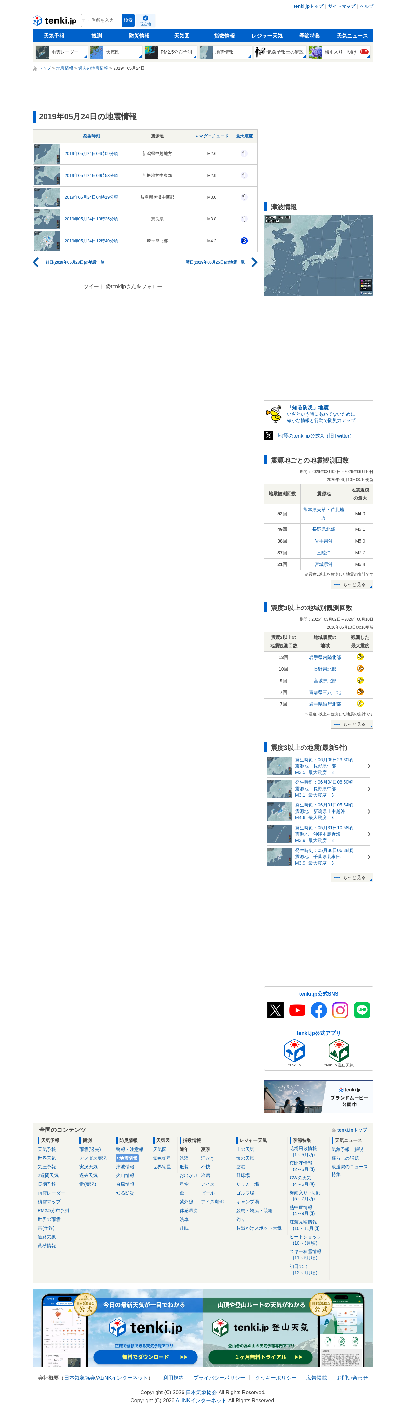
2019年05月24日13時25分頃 (91, 218)
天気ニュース (352, 36)
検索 (128, 20)
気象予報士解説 (347, 1149)
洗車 (184, 1219)
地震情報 (128, 1158)
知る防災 (125, 1193)
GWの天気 (308, 1181)
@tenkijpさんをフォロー (134, 286)
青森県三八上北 (325, 692)
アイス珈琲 (212, 1201)
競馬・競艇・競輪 (254, 1210)
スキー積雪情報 (308, 1255)
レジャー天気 (267, 36)
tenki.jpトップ (308, 6)
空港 (240, 1166)
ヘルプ (366, 6)
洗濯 (184, 1158)
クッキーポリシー (276, 1377)
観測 (96, 36)
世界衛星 (162, 1166)
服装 (184, 1166)
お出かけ (189, 1175)
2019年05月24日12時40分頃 (91, 240)
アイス (208, 1184)
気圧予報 (47, 1166)
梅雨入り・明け (308, 1196)
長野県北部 (323, 529)
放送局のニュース (350, 1166)
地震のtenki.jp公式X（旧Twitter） (316, 435)
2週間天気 (48, 1175)
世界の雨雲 (49, 1219)
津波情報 (125, 1166)
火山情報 (125, 1175)
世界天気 (47, 1158)
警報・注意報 (129, 1149)
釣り (240, 1219)
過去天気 (88, 1175)
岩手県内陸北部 (325, 657)
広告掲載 (316, 1377)
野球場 (243, 1175)
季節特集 (309, 36)
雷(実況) (87, 1184)
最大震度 (244, 136)
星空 (184, 1184)
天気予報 (54, 36)
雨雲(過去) (90, 1149)
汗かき (208, 1158)
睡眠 (184, 1228)
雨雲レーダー (51, 1193)
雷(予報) (46, 1228)
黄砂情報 (47, 1245)
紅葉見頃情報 (308, 1225)
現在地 (145, 24)
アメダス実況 (93, 1158)
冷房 (205, 1175)
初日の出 (308, 1270)
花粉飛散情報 (308, 1152)
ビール (208, 1193)
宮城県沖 (324, 564)
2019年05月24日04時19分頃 (91, 197)
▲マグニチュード (212, 136)
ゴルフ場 (245, 1193)
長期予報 (47, 1184)
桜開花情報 (308, 1166)
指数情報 (224, 36)
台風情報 (125, 1184)
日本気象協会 (79, 1377)
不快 (205, 1166)
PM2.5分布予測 (53, 1210)
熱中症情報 (308, 1211)
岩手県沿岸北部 (325, 704)
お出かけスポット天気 (259, 1228)
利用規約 (173, 1377)
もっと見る (354, 584)
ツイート (93, 286)
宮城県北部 (325, 680)
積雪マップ (49, 1201)
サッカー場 (247, 1184)
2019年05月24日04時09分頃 (91, 153)
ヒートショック (308, 1240)
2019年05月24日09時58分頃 (91, 175)
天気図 (182, 36)
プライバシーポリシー (219, 1377)
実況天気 (88, 1166)
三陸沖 (324, 552)
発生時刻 (91, 136)
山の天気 (245, 1149)
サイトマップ (341, 6)
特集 (336, 1174)
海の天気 (245, 1158)
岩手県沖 (324, 540)
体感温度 (189, 1210)
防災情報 (139, 36)
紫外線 (186, 1201)
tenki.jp (55, 22)
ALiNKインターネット (122, 1377)
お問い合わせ (352, 1377)
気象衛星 (162, 1158)
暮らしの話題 (345, 1158)
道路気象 (47, 1236)
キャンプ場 (247, 1201)
